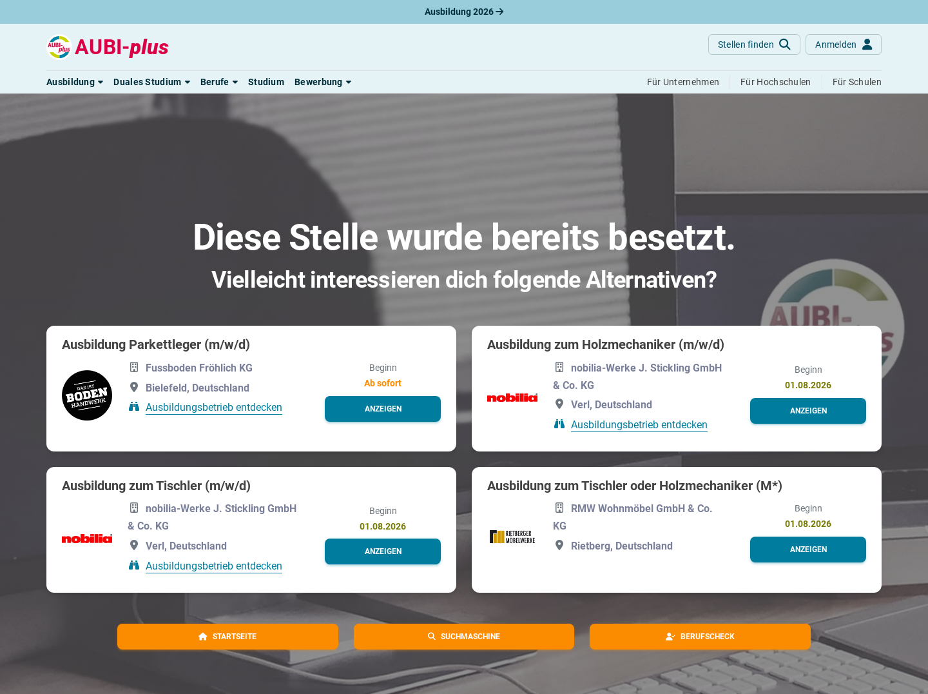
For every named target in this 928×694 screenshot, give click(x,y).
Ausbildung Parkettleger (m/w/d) (156, 344)
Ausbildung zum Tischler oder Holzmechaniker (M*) (634, 485)
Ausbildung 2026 (464, 11)
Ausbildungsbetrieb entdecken (214, 407)
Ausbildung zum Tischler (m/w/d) (156, 485)
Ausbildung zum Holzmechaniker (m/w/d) (605, 344)
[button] (74, 82)
